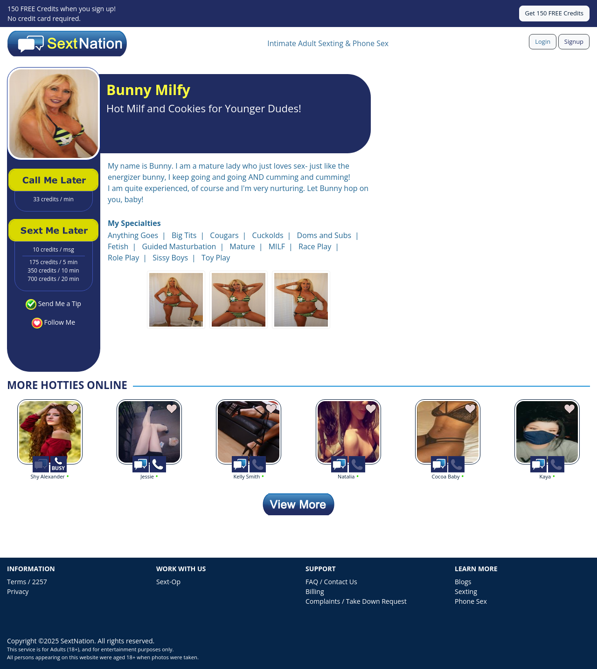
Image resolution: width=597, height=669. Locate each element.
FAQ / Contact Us (331, 581)
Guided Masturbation (179, 246)
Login (542, 41)
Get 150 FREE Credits (554, 13)
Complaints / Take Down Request (356, 601)
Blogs (463, 581)
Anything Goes (133, 235)
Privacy (17, 591)
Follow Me (59, 322)
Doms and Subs (324, 235)
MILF (277, 246)
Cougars (224, 235)
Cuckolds (268, 235)
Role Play (123, 258)
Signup (573, 41)
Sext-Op (168, 581)
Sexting (466, 591)
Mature (242, 246)
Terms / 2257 (27, 581)
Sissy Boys (170, 258)
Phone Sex (471, 601)
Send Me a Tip (59, 303)
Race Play (314, 246)
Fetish (118, 246)
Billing (314, 591)
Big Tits (184, 235)
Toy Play (215, 258)
